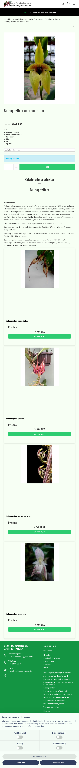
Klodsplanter (49, 688)
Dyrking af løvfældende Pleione (56, 697)
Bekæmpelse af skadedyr (54, 701)
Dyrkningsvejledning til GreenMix (57, 673)
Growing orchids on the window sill (58, 679)
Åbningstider (48, 661)
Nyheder (46, 655)
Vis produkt (39, 336)
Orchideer (47, 651)
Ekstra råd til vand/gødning (55, 691)
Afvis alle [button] (21, 763)
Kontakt (46, 711)
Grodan (22, 214)
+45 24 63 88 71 (14, 664)
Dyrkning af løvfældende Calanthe (57, 694)
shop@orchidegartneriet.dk (20, 671)
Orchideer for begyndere (53, 704)
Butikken (47, 664)
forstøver (20, 220)
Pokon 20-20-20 (53, 240)
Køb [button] (47, 167)
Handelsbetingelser (51, 658)
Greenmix (13, 214)
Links (45, 668)
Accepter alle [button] (58, 763)
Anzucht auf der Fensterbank (55, 676)
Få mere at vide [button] (39, 756)
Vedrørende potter (51, 707)
